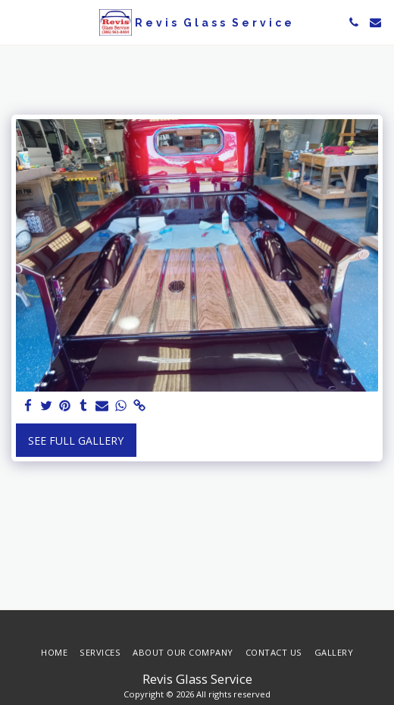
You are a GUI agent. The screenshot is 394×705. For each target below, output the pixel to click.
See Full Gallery (76, 440)
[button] (17, 21)
